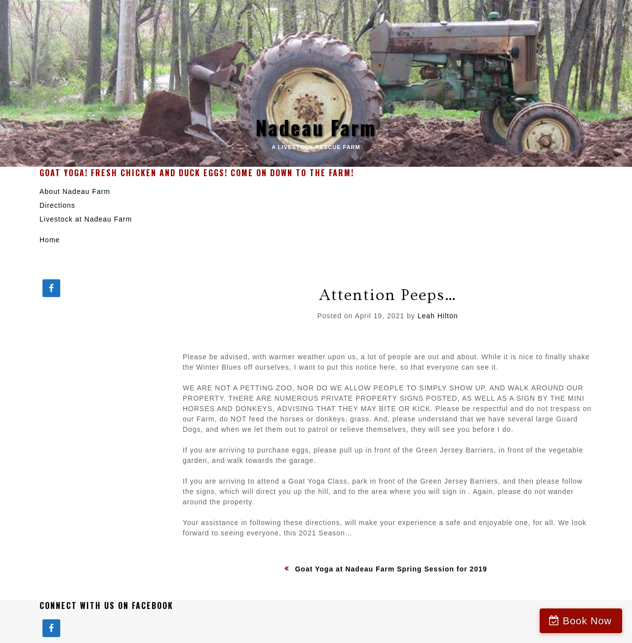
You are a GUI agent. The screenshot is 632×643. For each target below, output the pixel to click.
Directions (57, 205)
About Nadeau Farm (75, 191)
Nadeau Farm (316, 127)
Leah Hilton (438, 316)
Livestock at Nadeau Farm (86, 219)
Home (50, 240)
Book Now (587, 620)
